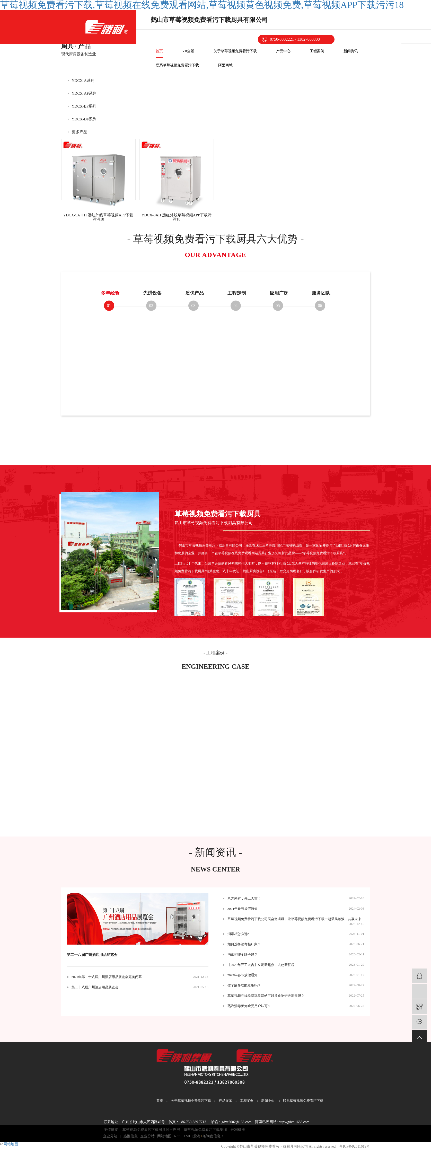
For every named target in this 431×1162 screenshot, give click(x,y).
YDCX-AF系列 (84, 93)
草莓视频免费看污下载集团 (205, 1130)
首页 (159, 51)
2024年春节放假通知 (242, 909)
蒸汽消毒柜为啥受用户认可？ (249, 1006)
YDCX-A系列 (83, 80)
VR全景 (188, 51)
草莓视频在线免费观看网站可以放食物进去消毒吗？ (265, 996)
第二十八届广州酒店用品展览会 (92, 955)
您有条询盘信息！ (208, 1136)
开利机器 (238, 1130)
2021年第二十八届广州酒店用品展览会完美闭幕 (107, 977)
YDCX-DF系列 (84, 119)
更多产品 (79, 132)
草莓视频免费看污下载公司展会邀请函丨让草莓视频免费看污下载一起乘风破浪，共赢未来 (294, 919)
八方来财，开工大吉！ (244, 898)
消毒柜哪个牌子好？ (242, 954)
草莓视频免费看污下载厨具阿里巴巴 (151, 1130)
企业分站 (110, 1136)
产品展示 (225, 1101)
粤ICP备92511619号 (354, 1146)
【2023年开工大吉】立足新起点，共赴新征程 (260, 965)
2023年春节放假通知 (242, 975)
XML (187, 1136)
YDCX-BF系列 (84, 106)
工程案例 (317, 51)
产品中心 (283, 51)
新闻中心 (268, 1101)
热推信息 (130, 1136)
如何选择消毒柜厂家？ (244, 944)
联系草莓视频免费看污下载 (177, 65)
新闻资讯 (351, 51)
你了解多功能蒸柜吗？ (244, 985)
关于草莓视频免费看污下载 (235, 51)
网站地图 (164, 1136)
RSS (177, 1136)
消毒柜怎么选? (238, 934)
